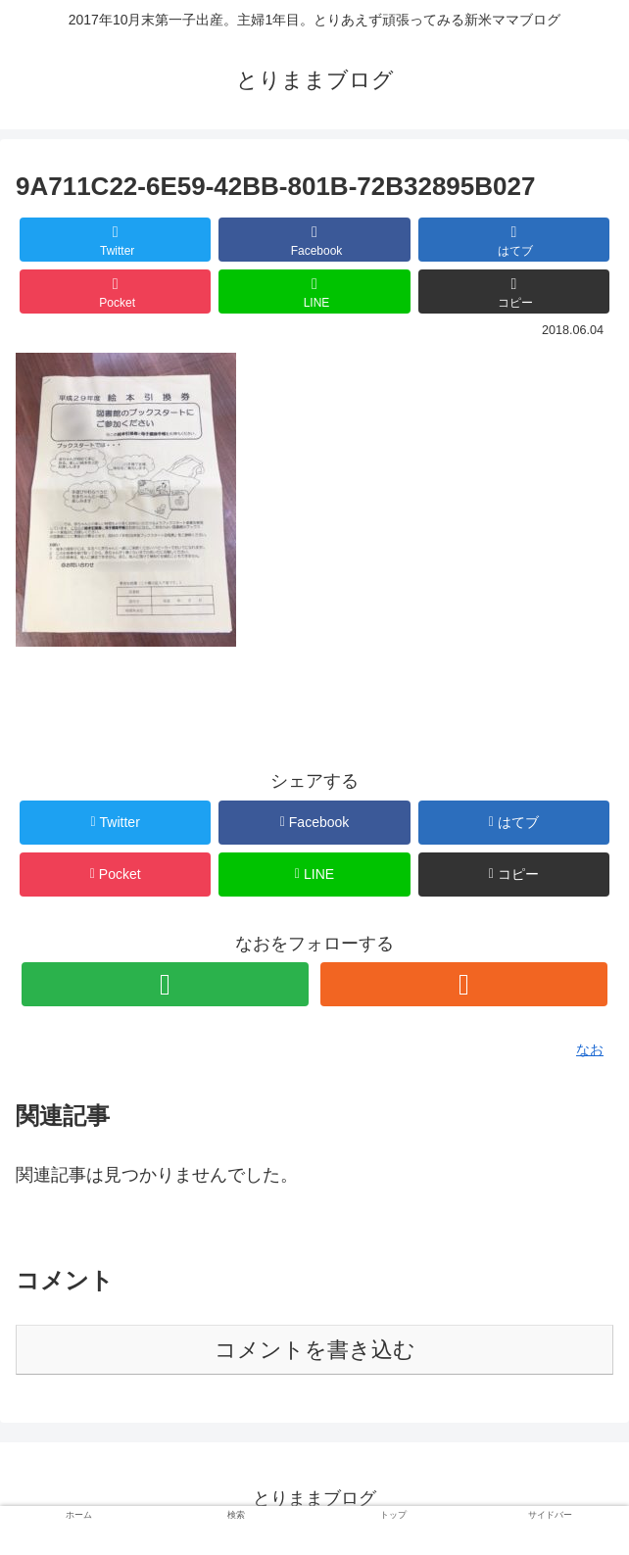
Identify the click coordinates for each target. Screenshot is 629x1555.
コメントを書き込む (315, 1349)
